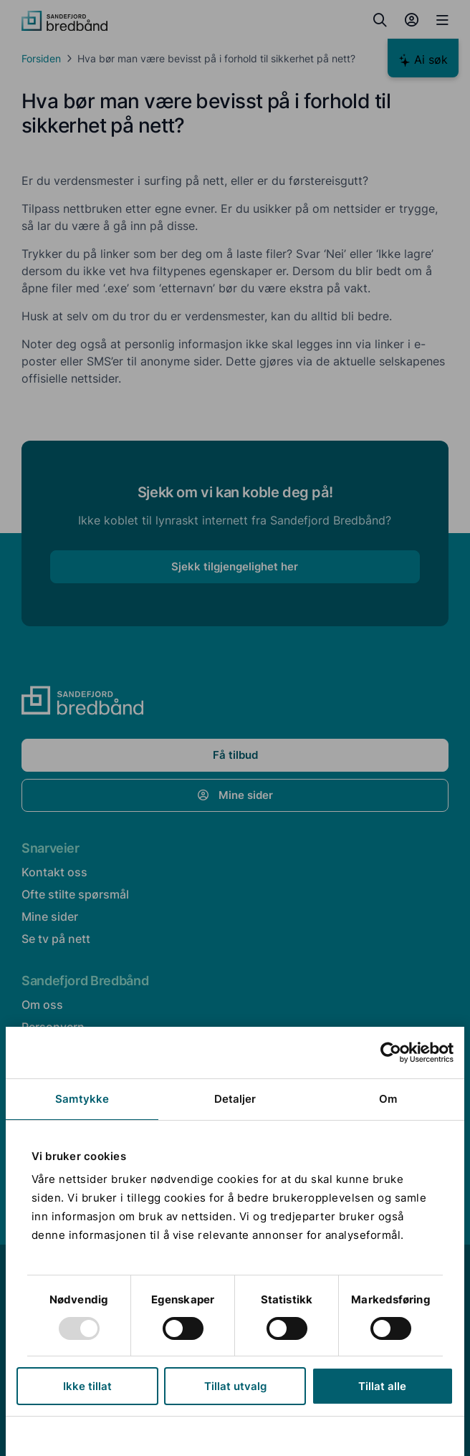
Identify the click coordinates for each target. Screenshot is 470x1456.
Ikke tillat (87, 1386)
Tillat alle (382, 1386)
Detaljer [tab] (235, 1099)
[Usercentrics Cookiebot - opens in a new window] (391, 1052)
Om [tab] (388, 1099)
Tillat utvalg (235, 1386)
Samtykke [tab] (82, 1099)
